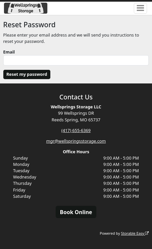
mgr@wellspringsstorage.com (76, 141)
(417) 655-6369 (75, 130)
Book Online (76, 212)
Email (9, 52)
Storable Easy (135, 233)
